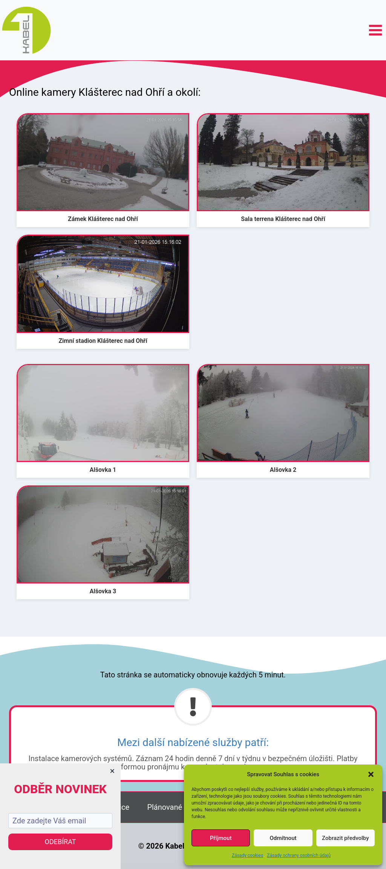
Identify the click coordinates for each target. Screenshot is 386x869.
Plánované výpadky (179, 807)
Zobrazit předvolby (345, 838)
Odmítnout (283, 838)
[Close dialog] (112, 771)
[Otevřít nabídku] (375, 30)
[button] (371, 774)
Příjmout (220, 838)
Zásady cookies (247, 855)
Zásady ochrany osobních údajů (299, 855)
